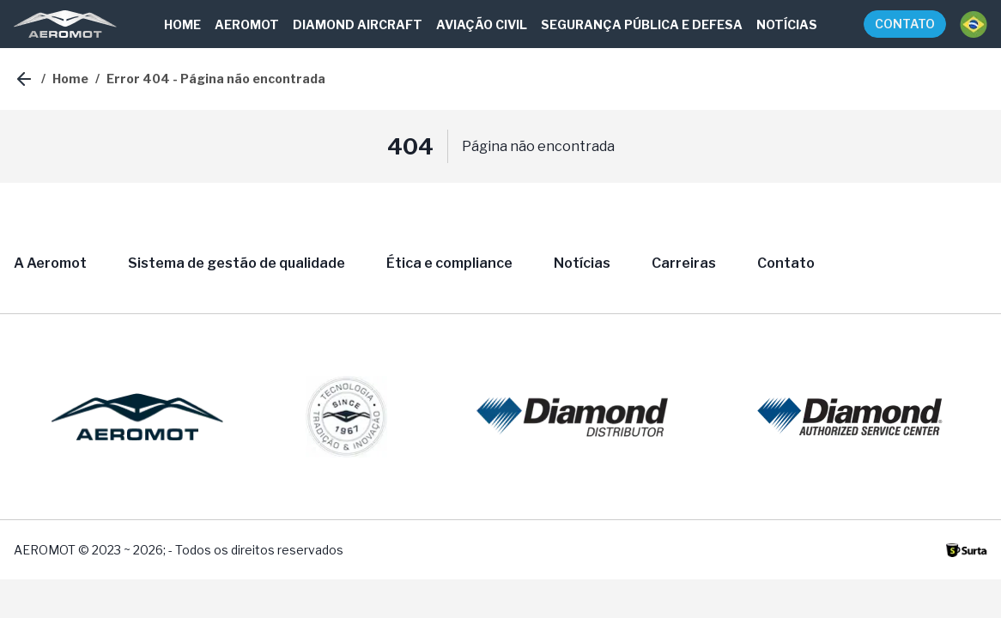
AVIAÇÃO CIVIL (481, 24)
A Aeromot (50, 263)
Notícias (582, 263)
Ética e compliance (449, 263)
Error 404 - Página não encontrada (215, 78)
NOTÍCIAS (786, 24)
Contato (786, 263)
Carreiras (684, 263)
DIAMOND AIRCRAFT (357, 24)
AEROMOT (247, 24)
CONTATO (905, 23)
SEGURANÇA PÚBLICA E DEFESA (642, 24)
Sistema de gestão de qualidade (236, 263)
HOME (182, 24)
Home (70, 78)
